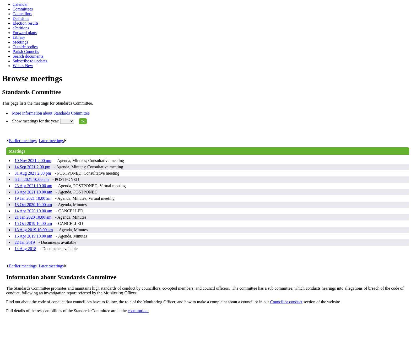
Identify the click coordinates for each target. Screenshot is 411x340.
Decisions (21, 18)
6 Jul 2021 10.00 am (32, 179)
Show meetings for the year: (36, 121)
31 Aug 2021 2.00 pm (33, 173)
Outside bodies (25, 47)
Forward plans (25, 32)
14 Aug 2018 (25, 248)
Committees (23, 9)
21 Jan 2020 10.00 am (33, 217)
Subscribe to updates (30, 61)
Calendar (20, 4)
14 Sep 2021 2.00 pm (32, 167)
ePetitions (21, 28)
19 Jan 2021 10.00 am (33, 198)
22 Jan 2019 (25, 242)
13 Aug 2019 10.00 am (34, 230)
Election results (26, 23)
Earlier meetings (21, 140)
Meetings (20, 42)
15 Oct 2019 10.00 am (33, 223)
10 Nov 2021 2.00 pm (33, 160)
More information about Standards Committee (51, 113)
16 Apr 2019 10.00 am (33, 236)
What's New (23, 65)
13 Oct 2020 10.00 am (33, 204)
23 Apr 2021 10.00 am (33, 186)
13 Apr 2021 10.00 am (33, 192)
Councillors (22, 14)
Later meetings (53, 140)
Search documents (28, 56)
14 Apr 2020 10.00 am (33, 211)
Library (19, 37)
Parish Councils (26, 51)
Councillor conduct (286, 302)
